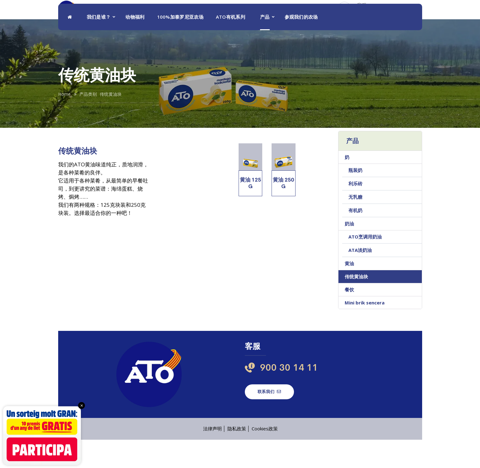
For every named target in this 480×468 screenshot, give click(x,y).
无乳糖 (355, 225)
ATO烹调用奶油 (365, 265)
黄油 (349, 292)
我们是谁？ (99, 45)
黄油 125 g (250, 211)
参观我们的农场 (301, 45)
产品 (265, 45)
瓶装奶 (355, 198)
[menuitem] (409, 16)
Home (64, 122)
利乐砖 (355, 212)
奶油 (349, 252)
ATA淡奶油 (360, 278)
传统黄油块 (356, 305)
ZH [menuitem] (404, 16)
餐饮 (349, 318)
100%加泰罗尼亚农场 (180, 45)
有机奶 (355, 238)
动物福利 (134, 45)
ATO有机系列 (230, 45)
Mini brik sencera (364, 331)
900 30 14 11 (369, 19)
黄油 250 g (283, 211)
